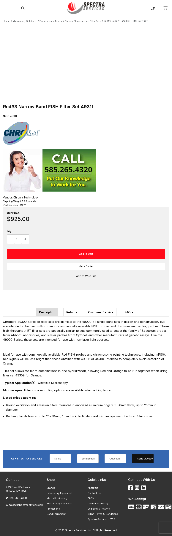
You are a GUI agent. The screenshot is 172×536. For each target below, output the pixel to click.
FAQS (91, 498)
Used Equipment (56, 513)
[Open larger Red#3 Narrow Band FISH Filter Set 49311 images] (86, 63)
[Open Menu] (8, 8)
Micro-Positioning (57, 498)
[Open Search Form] (23, 8)
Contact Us (94, 493)
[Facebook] (130, 488)
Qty (9, 231)
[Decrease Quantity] (11, 239)
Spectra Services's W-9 (101, 519)
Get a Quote (86, 266)
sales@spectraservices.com (26, 504)
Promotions (53, 508)
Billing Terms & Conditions (103, 513)
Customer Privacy (98, 503)
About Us (93, 487)
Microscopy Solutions (59, 503)
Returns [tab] (71, 312)
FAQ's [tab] (129, 312)
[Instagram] (137, 488)
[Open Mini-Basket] (167, 7)
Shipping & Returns (99, 508)
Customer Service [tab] (100, 312)
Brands (51, 487)
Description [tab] (47, 312)
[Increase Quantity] (25, 239)
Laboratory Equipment (59, 493)
